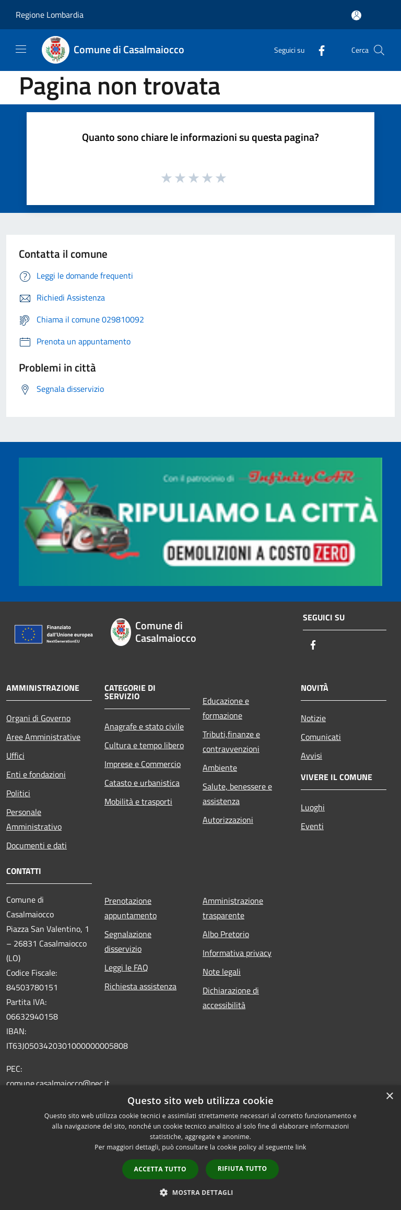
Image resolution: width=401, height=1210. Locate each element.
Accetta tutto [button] (160, 1169)
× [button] (389, 1096)
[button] (200, 1192)
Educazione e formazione (226, 708)
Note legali (222, 971)
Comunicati (321, 736)
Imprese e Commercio (142, 764)
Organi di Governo (38, 718)
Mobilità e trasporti (138, 801)
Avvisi (311, 755)
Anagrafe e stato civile (144, 726)
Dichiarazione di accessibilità (231, 997)
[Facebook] (317, 50)
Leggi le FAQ (126, 967)
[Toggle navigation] (21, 49)
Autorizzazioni (228, 819)
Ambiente (220, 767)
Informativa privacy (237, 953)
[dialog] (200, 1147)
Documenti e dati (36, 845)
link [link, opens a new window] (301, 1147)
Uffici (15, 755)
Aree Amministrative (43, 736)
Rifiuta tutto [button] (242, 1168)
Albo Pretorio (226, 934)
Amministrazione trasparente (233, 907)
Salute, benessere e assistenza (237, 793)
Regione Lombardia (50, 14)
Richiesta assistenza (140, 986)
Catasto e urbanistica (142, 782)
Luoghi (313, 807)
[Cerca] (379, 50)
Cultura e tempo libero (144, 745)
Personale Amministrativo (34, 819)
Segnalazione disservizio (127, 941)
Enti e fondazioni (36, 774)
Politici (18, 793)
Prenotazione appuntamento (130, 907)
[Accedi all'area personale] (356, 15)
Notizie (313, 718)
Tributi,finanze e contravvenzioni (231, 741)
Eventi (312, 826)
